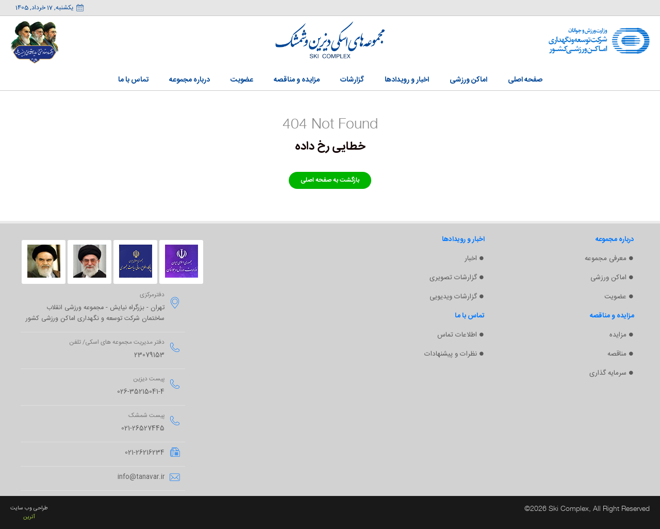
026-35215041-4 (140, 392)
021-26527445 (142, 428)
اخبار (471, 258)
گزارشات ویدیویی (453, 296)
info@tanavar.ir (141, 477)
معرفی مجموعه (605, 258)
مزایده (617, 335)
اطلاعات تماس (457, 335)
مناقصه (616, 354)
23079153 (149, 355)
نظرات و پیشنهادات (450, 354)
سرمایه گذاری (607, 373)
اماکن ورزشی (608, 277)
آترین (29, 516)
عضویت (615, 296)
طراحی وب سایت (29, 508)
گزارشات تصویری (453, 277)
